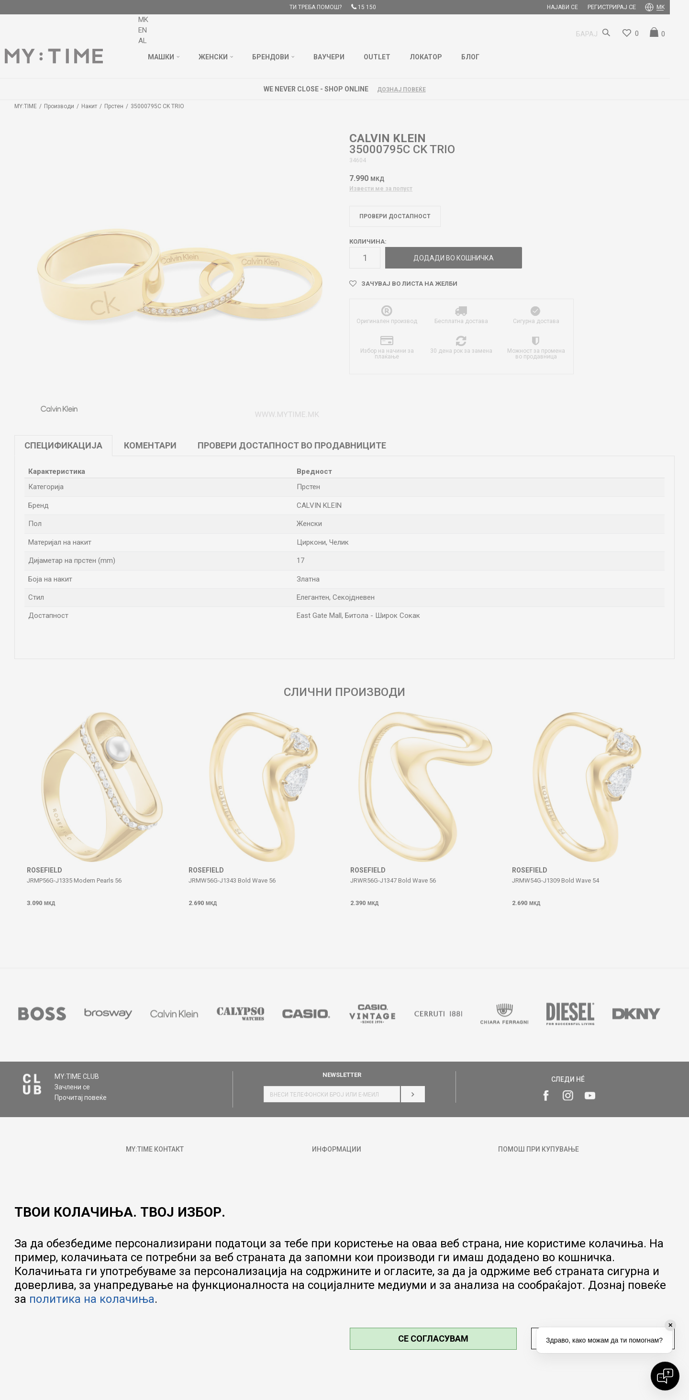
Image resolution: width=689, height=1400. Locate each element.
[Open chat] (665, 1376)
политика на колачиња (92, 1299)
